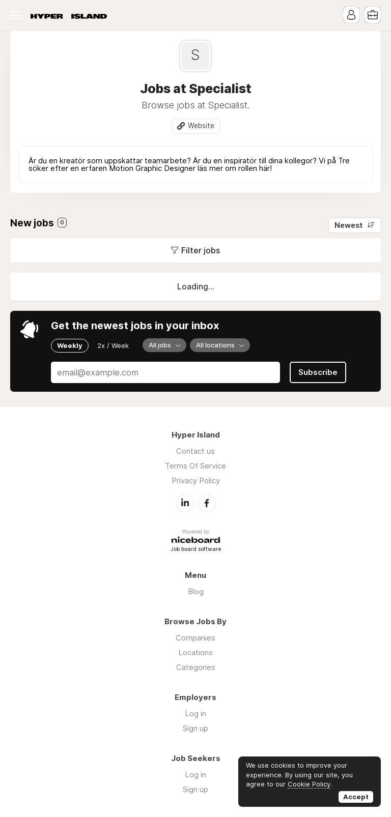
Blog (196, 591)
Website (201, 126)
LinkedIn (184, 503)
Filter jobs (200, 250)
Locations (195, 652)
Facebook (206, 503)
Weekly (69, 345)
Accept (356, 797)
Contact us (195, 451)
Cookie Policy (309, 784)
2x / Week (113, 345)
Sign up (195, 728)
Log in (195, 713)
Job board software (196, 549)
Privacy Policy (196, 480)
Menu (17, 15)
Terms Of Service (195, 466)
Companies (195, 638)
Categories (195, 667)
